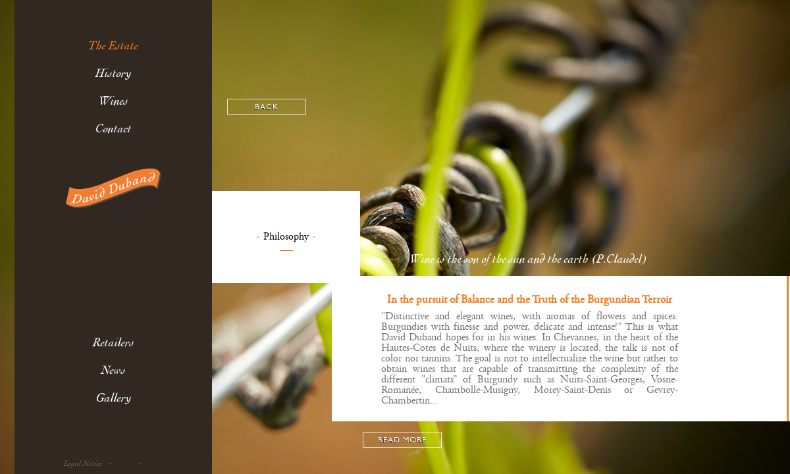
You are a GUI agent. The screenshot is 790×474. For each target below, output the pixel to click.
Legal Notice (83, 464)
